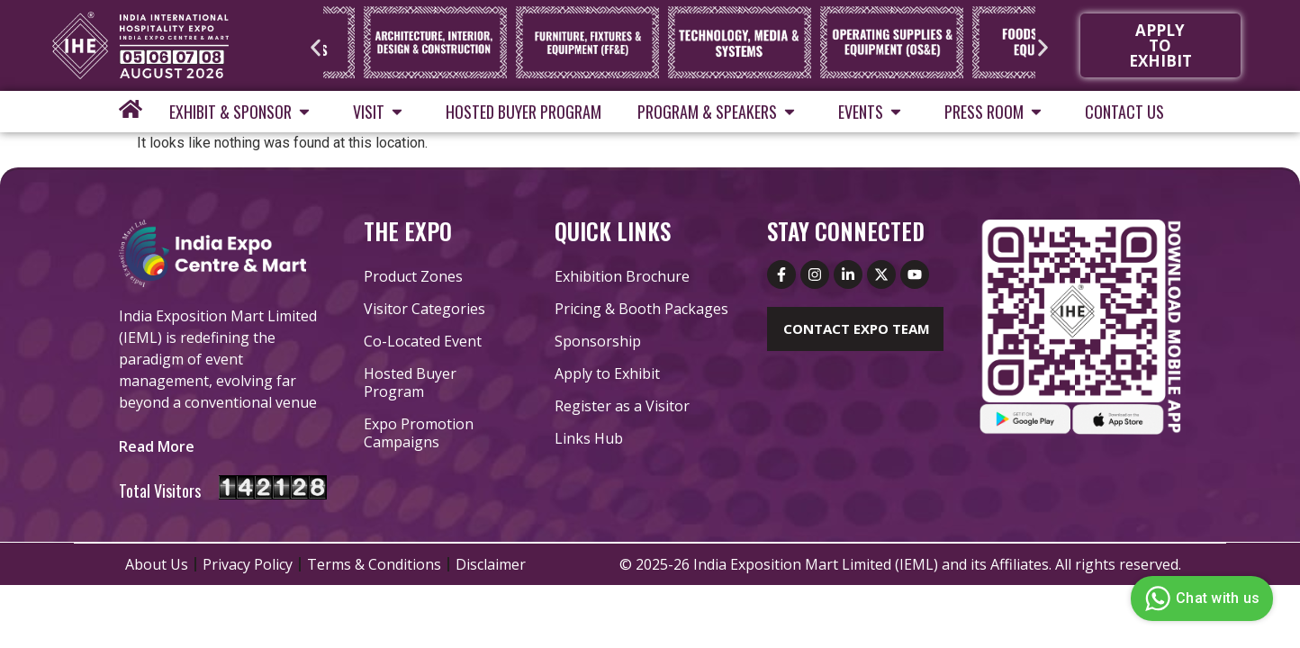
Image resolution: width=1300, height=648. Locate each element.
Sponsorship (598, 341)
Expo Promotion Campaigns (419, 433)
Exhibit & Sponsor (243, 111)
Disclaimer (491, 564)
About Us (156, 564)
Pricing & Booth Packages (641, 309)
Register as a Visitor (622, 406)
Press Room (996, 111)
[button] (315, 47)
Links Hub (589, 438)
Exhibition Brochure (622, 276)
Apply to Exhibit (607, 373)
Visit (381, 111)
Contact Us (1124, 111)
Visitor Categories (424, 309)
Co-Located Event (423, 341)
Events (873, 111)
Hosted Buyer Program (523, 111)
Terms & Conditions (374, 564)
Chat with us (1199, 598)
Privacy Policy (248, 564)
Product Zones (413, 276)
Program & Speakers (719, 111)
